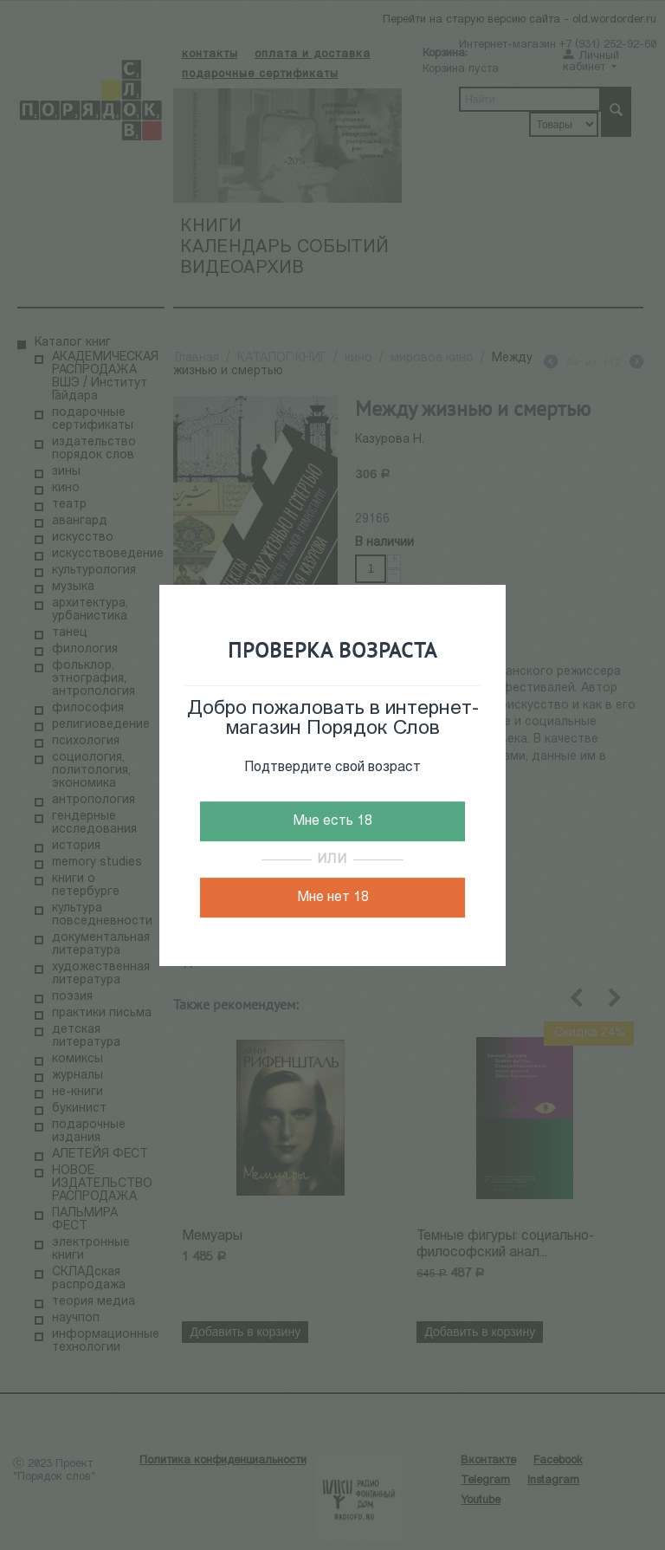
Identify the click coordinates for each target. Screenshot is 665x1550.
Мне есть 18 (332, 821)
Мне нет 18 (333, 898)
